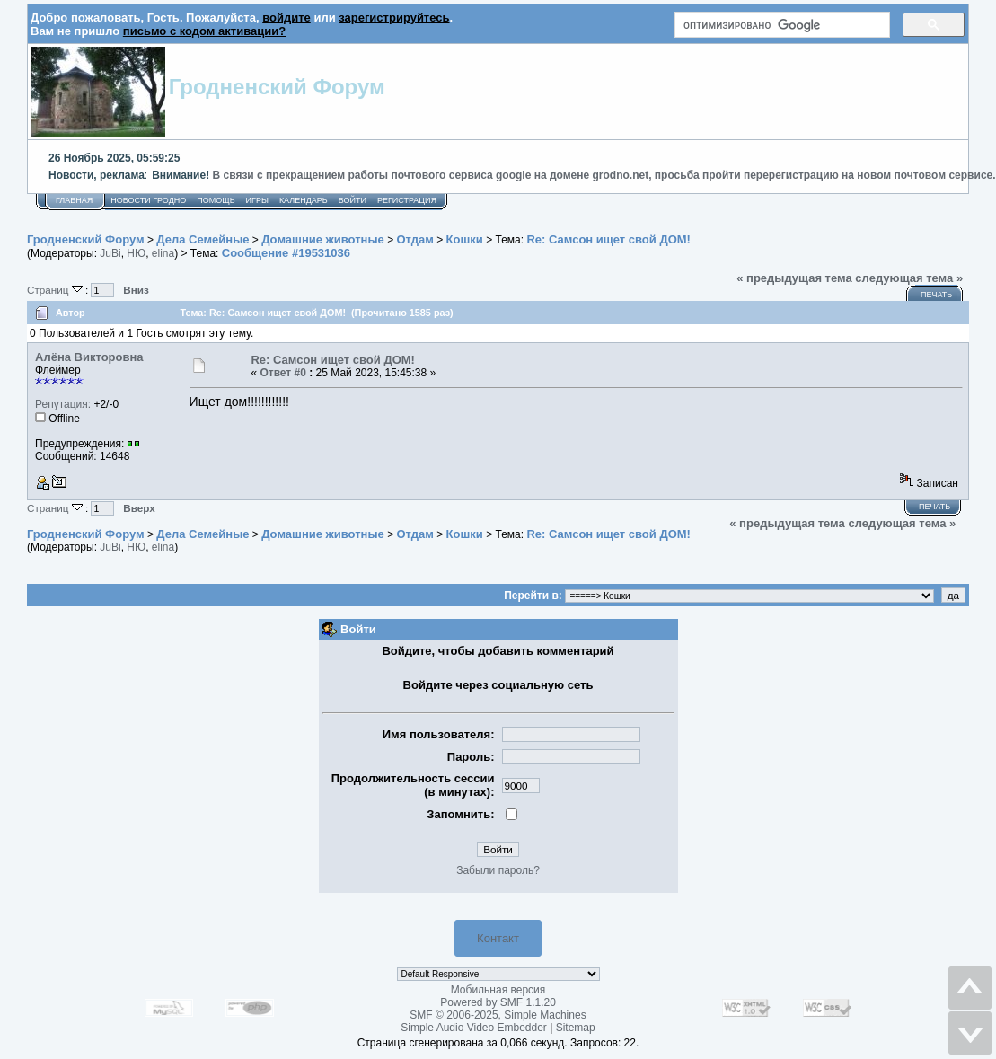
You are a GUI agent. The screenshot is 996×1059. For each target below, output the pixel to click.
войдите (286, 17)
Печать (936, 294)
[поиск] (780, 25)
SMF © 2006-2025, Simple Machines (498, 1015)
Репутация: (63, 404)
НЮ (136, 253)
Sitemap (575, 1027)
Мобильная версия (498, 990)
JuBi (110, 253)
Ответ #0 (283, 372)
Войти (352, 200)
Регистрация (406, 200)
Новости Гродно (148, 200)
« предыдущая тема (794, 278)
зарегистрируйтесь (394, 17)
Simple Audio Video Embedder (474, 1027)
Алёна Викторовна (89, 357)
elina (163, 253)
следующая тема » (909, 278)
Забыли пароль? (498, 870)
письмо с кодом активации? (204, 31)
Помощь (215, 200)
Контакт (498, 938)
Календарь (303, 200)
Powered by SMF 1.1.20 (498, 1002)
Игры (257, 200)
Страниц (56, 290)
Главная (74, 200)
